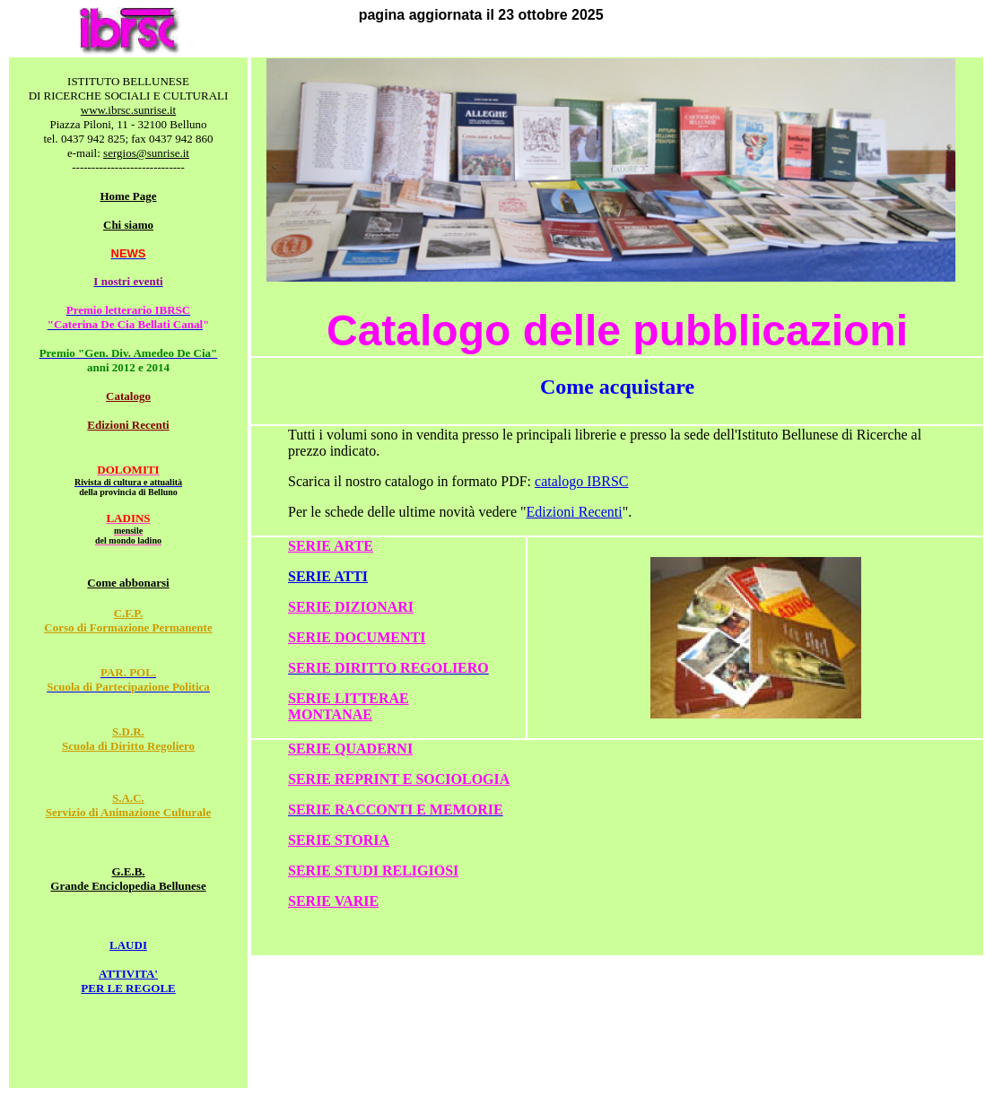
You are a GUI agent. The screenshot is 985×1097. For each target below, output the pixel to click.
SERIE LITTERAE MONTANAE (348, 706)
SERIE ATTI (328, 576)
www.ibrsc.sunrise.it (128, 110)
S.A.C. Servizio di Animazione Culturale (129, 805)
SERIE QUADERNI (350, 748)
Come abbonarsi (128, 582)
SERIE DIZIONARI (351, 606)
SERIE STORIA (338, 840)
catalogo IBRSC (581, 481)
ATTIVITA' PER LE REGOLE (128, 981)
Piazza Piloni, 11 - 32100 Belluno (128, 124)
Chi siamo (128, 224)
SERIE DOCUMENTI (356, 637)
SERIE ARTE (330, 545)
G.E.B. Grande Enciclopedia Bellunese (127, 878)
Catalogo (128, 396)
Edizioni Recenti (128, 424)
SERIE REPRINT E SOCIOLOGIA (399, 779)
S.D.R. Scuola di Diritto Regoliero (128, 739)
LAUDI (128, 945)
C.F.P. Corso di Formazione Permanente (128, 620)
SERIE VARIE (333, 901)
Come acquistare (617, 386)
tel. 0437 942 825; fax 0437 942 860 (128, 138)
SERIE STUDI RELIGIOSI (373, 870)
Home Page (128, 196)
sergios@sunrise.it (146, 153)
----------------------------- (128, 167)
